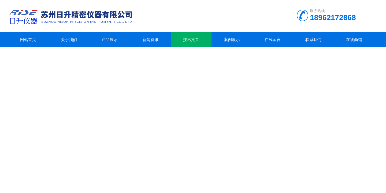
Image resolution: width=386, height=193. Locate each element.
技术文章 (191, 39)
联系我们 (313, 39)
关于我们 (69, 39)
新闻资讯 (150, 39)
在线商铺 (354, 39)
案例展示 (232, 39)
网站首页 (28, 39)
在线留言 (273, 39)
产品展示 (110, 39)
